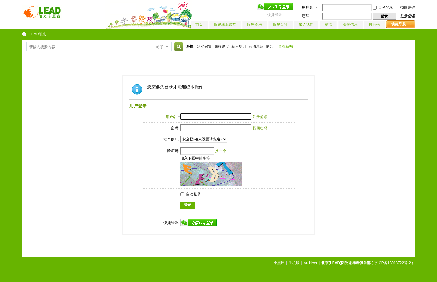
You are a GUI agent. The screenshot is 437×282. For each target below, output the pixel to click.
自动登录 (383, 7)
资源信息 (350, 24)
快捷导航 (398, 24)
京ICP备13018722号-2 (392, 263)
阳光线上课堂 (225, 24)
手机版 (294, 263)
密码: (175, 128)
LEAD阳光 (37, 34)
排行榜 (374, 24)
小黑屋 (279, 263)
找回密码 (407, 7)
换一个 (220, 151)
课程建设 (221, 46)
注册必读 (407, 16)
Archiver (310, 263)
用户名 (307, 7)
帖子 (159, 47)
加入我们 (306, 24)
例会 (269, 46)
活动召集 (204, 46)
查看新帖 (285, 46)
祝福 (328, 24)
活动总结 (256, 46)
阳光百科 (280, 24)
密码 (305, 16)
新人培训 (238, 46)
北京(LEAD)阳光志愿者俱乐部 (346, 263)
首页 (199, 24)
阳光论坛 (254, 24)
